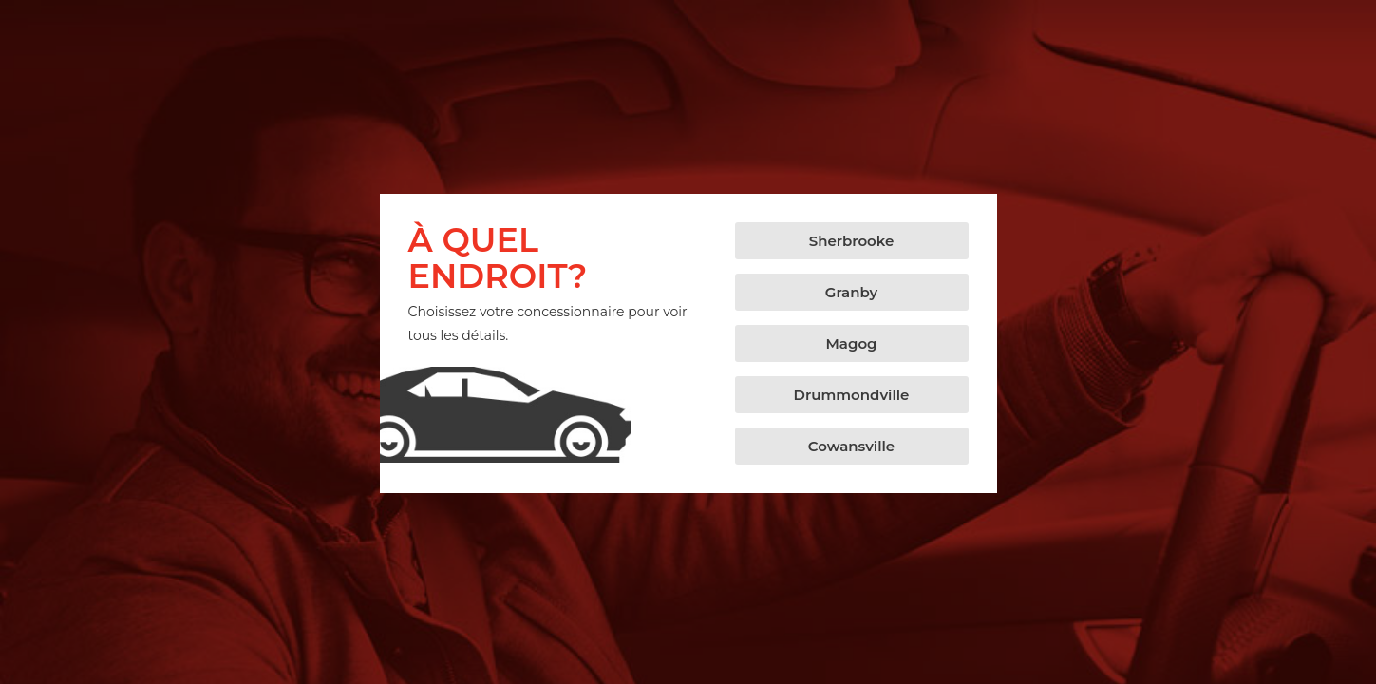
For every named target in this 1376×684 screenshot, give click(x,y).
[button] (852, 240)
